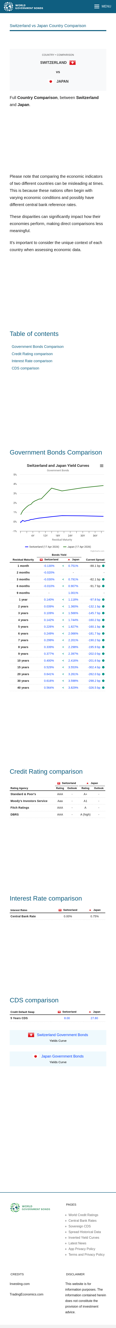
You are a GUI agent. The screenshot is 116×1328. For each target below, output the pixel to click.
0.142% (49, 620)
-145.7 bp (94, 613)
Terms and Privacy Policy (87, 1254)
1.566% (73, 613)
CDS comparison (25, 368)
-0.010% (48, 586)
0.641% (49, 674)
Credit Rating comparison (32, 354)
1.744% (73, 620)
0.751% (73, 565)
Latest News (77, 1243)
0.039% (49, 606)
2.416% (73, 660)
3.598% (73, 680)
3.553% (73, 667)
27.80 (94, 1018)
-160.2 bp (94, 620)
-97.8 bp (95, 599)
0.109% (49, 613)
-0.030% (48, 579)
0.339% (49, 647)
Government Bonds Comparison (38, 347)
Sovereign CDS (80, 1226)
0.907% (73, 586)
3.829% (73, 687)
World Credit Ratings (83, 1215)
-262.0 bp (94, 674)
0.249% (49, 633)
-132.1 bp (94, 606)
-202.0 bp (94, 653)
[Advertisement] (58, 40)
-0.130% (48, 565)
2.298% (73, 647)
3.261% (73, 674)
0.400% (49, 660)
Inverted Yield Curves (84, 1237)
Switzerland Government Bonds (62, 1035)
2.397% (73, 653)
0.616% (49, 680)
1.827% (73, 626)
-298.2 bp (94, 680)
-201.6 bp (94, 660)
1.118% (73, 599)
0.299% (49, 640)
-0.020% (48, 572)
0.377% (49, 653)
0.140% (49, 599)
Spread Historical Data (85, 1232)
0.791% (73, 579)
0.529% (49, 667)
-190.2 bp (94, 640)
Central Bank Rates (83, 1220)
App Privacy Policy (82, 1249)
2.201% (73, 640)
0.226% (49, 626)
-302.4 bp (94, 667)
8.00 (67, 1018)
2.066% (73, 633)
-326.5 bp (94, 687)
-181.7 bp (94, 633)
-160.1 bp (94, 626)
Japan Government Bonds (62, 1056)
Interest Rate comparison (32, 361)
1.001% (73, 593)
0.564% (49, 687)
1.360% (73, 606)
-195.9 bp (94, 647)
